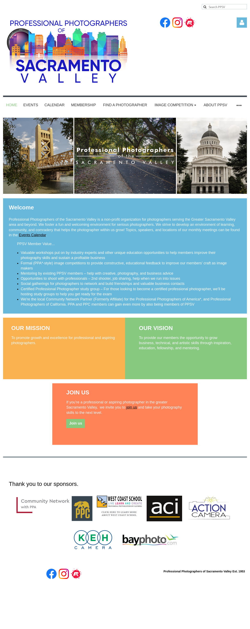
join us (131, 407)
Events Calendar (32, 235)
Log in (242, 22)
